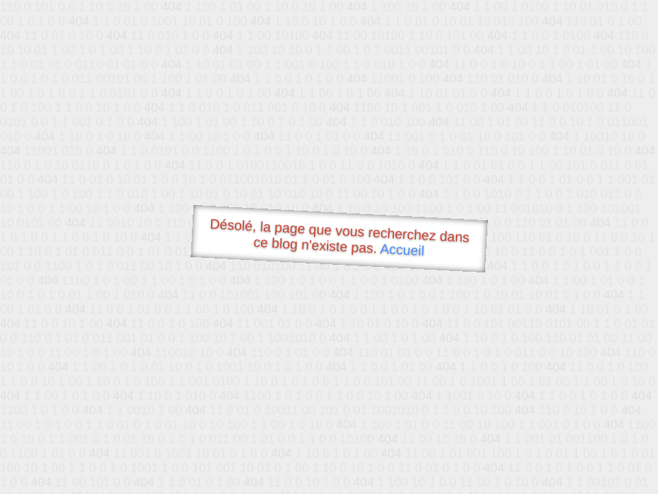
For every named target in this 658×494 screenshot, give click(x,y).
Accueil (402, 249)
